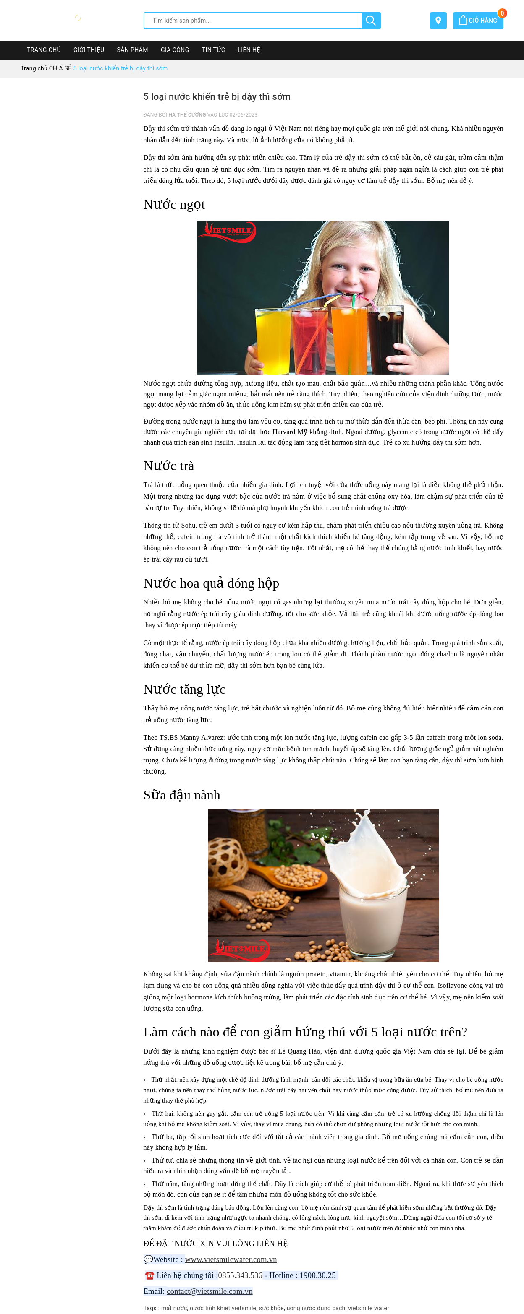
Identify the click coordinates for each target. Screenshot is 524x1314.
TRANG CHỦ (44, 50)
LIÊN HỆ (249, 50)
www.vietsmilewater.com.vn (231, 1259)
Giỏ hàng (481, 20)
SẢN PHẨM (132, 50)
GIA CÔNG (175, 50)
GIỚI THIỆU (88, 50)
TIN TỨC (213, 50)
